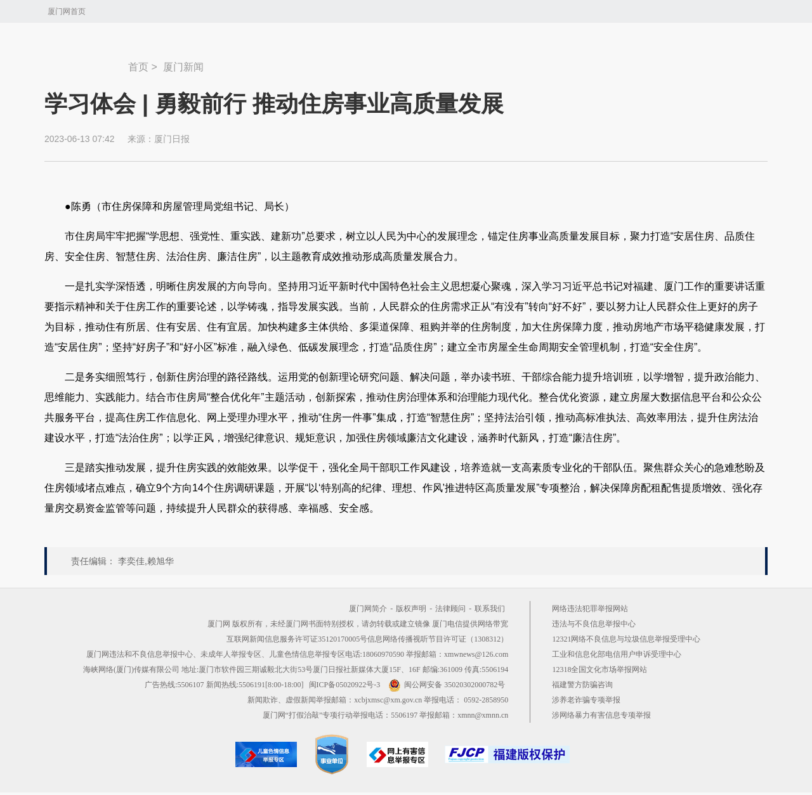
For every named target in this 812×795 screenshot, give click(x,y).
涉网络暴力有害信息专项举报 (601, 715)
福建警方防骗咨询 (582, 684)
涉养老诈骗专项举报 (586, 699)
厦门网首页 (67, 11)
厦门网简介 (368, 608)
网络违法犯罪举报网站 (590, 608)
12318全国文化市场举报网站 (599, 669)
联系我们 (490, 608)
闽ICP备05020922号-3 (345, 684)
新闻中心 (86, 60)
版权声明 (411, 608)
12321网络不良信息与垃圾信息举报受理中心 (626, 639)
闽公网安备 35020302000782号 (446, 684)
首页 (138, 66)
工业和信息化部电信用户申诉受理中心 (616, 654)
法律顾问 (450, 608)
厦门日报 (172, 139)
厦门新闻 (183, 66)
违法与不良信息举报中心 (594, 623)
